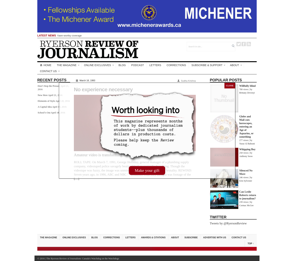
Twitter (238, 44)
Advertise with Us (214, 237)
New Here (43, 95)
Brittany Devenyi (247, 92)
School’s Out (44, 112)
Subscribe (191, 237)
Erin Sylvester (245, 181)
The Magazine (66, 65)
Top (251, 243)
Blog (122, 65)
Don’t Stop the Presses (49, 85)
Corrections (176, 65)
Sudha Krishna (188, 81)
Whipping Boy (247, 149)
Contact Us (48, 71)
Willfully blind (247, 85)
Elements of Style (46, 101)
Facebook (244, 44)
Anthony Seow (246, 156)
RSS (249, 44)
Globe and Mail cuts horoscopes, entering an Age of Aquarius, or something (246, 126)
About (234, 65)
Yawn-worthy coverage (69, 35)
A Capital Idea (45, 106)
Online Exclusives (97, 65)
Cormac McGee (246, 205)
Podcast (137, 65)
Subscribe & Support (206, 65)
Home (45, 65)
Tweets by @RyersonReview (228, 223)
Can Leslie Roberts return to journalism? (247, 195)
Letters (155, 65)
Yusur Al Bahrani (247, 143)
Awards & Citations (153, 237)
